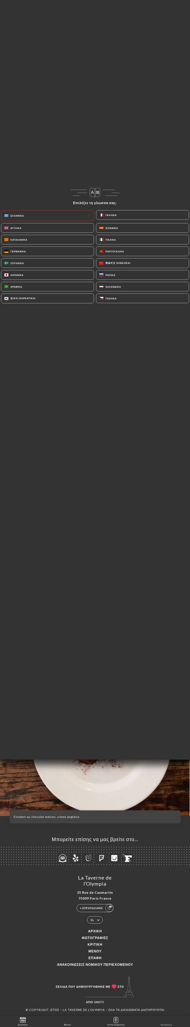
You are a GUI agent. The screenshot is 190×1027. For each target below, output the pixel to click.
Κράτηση (23, 1021)
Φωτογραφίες (95, 938)
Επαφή (94, 958)
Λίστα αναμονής (116, 1021)
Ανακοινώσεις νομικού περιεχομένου (95, 964)
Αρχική (95, 931)
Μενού (94, 951)
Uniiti (99, 1002)
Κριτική (94, 944)
